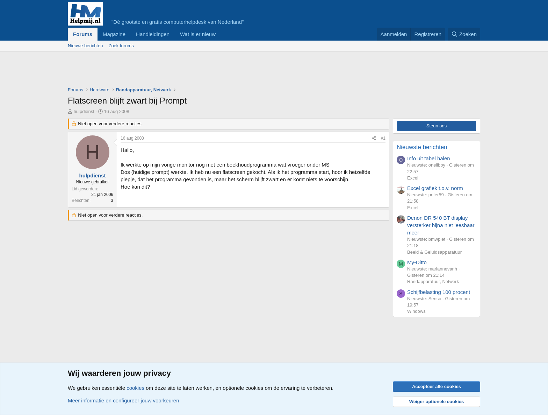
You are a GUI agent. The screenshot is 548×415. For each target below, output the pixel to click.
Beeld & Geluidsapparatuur (434, 252)
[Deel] (373, 138)
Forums (82, 34)
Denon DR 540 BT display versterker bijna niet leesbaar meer (441, 225)
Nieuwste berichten (422, 147)
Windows (416, 311)
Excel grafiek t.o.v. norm (435, 188)
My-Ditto (417, 262)
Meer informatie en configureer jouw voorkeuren (123, 400)
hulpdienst (84, 111)
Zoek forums (121, 45)
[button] (221, 34)
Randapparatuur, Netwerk (433, 281)
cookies (135, 388)
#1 (383, 138)
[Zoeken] (464, 34)
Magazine (114, 34)
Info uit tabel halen (428, 158)
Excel (412, 178)
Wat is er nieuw (198, 34)
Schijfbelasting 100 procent (438, 292)
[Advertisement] (195, 70)
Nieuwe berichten (85, 45)
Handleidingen (153, 34)
